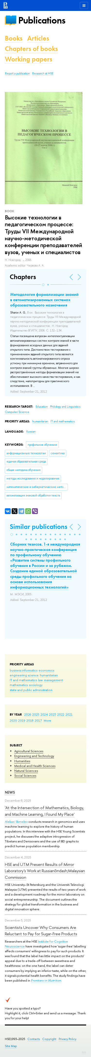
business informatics (23, 670)
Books (13, 38)
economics (46, 670)
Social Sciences (25, 775)
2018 (29, 720)
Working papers (28, 59)
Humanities (22, 761)
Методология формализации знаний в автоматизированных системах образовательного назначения (44, 300)
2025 (35, 714)
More (47, 720)
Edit (84, 1052)
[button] (43, 284)
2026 (27, 714)
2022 (60, 714)
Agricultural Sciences (28, 751)
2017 (38, 720)
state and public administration (31, 690)
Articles (38, 38)
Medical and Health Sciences (34, 766)
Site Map (11, 1046)
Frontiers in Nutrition (46, 980)
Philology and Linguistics (65, 407)
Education (42, 407)
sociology (35, 685)
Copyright (49, 1039)
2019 (21, 720)
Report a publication (17, 73)
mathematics (19, 685)
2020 (13, 720)
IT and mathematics (23, 680)
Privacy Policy (67, 1039)
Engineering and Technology (34, 756)
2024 (44, 714)
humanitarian (49, 675)
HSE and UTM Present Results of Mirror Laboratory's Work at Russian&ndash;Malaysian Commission (45, 871)
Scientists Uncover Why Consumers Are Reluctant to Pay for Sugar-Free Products (41, 930)
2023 (52, 714)
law (40, 680)
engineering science (24, 675)
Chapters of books (31, 48)
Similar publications (38, 526)
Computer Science (17, 412)
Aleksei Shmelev (16, 821)
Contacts (33, 1039)
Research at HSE (42, 73)
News (10, 792)
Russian (31, 432)
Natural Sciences (26, 770)
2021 (69, 714)
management (53, 680)
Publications (41, 20)
